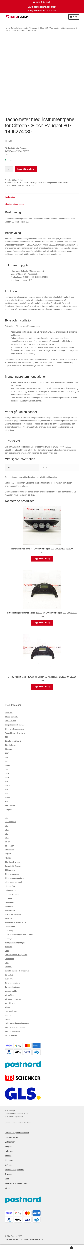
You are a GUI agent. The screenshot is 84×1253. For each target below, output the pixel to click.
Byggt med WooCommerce (31, 1239)
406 (6, 789)
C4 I (6, 826)
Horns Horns (10, 910)
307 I (7, 773)
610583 (25, 185)
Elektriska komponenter (19, 28)
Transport (9, 1174)
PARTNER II (9, 850)
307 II (7, 777)
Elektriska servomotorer (14, 878)
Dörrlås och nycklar (13, 862)
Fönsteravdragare (12, 894)
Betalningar (10, 1142)
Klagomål (9, 1146)
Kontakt (8, 1156)
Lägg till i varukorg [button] (41, 559)
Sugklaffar (9, 979)
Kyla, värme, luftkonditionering (17, 1023)
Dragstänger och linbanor (15, 725)
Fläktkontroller (11, 890)
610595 (31, 185)
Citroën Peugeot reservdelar (17, 1133)
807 (15, 183)
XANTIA (8, 854)
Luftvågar (9, 939)
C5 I (6, 834)
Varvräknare (63, 183)
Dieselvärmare (10, 745)
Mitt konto (9, 1160)
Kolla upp (9, 1151)
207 (6, 761)
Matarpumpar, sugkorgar (15, 943)
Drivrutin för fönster (13, 866)
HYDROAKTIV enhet (13, 914)
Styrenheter (9, 975)
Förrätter (8, 898)
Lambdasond (10, 926)
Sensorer (8, 967)
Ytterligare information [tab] (14, 204)
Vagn (7, 1179)
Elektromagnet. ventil (13, 882)
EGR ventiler (10, 870)
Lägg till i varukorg (25, 169)
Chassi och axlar (11, 717)
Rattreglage (9, 959)
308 (6, 781)
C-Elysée (8, 809)
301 (6, 769)
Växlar (7, 1007)
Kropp (7, 1019)
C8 (18, 183)
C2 (6, 814)
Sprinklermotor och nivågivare (17, 971)
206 (6, 757)
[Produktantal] (9, 169)
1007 (7, 753)
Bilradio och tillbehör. (13, 741)
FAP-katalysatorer (12, 1011)
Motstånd (8, 947)
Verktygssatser (11, 1035)
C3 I (6, 818)
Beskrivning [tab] (10, 197)
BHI (6, 737)
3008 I (7, 765)
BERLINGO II (10, 805)
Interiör (8, 1015)
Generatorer (10, 902)
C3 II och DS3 (10, 822)
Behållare (8, 713)
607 (6, 802)
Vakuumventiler (11, 991)
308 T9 (7, 785)
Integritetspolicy (11, 1137)
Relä (7, 963)
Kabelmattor (10, 918)
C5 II (7, 838)
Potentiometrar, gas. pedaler (16, 955)
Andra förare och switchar (15, 733)
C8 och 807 (44, 28)
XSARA (8, 858)
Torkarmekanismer (12, 987)
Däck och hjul (10, 721)
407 (6, 793)
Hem (7, 28)
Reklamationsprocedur (14, 1170)
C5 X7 (7, 842)
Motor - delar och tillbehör (15, 1027)
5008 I (7, 797)
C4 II (7, 830)
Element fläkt (10, 886)
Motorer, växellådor (12, 1031)
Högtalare (9, 906)
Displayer (33, 28)
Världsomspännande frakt (16, 1183)
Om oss (8, 1165)
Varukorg (64, 1247)
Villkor (7, 1188)
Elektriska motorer (12, 874)
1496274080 (16, 185)
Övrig (7, 951)
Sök (42, 1249)
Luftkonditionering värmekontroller (19, 934)
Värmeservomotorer (13, 999)
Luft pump (9, 931)
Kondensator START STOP (15, 922)
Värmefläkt (9, 995)
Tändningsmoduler (12, 983)
